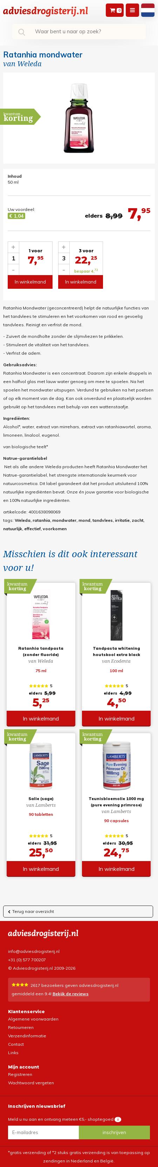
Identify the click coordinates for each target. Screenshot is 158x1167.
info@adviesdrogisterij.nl (34, 951)
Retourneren (21, 1027)
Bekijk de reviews (71, 993)
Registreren (20, 1074)
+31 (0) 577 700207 (27, 959)
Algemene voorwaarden (33, 1019)
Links (13, 1052)
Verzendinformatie (27, 1035)
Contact (16, 1044)
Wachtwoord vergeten (31, 1082)
